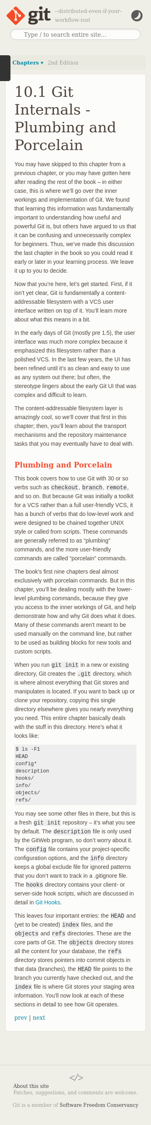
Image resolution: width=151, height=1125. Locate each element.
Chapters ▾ (27, 63)
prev (20, 1017)
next (39, 1017)
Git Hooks (47, 902)
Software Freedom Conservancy (99, 1105)
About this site (31, 1086)
